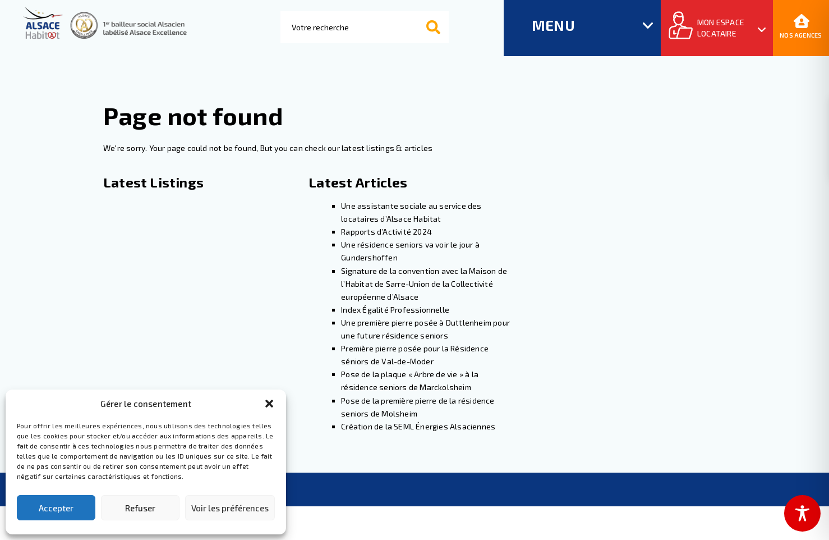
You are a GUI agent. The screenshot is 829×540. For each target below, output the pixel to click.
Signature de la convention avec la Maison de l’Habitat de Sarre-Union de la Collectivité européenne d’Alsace (424, 283)
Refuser (140, 508)
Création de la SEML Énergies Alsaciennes (419, 426)
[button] (269, 403)
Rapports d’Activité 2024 (386, 231)
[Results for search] (365, 60)
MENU (553, 25)
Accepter (56, 508)
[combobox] (364, 27)
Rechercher (447, 27)
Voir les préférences (230, 508)
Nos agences (801, 27)
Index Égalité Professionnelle (395, 309)
